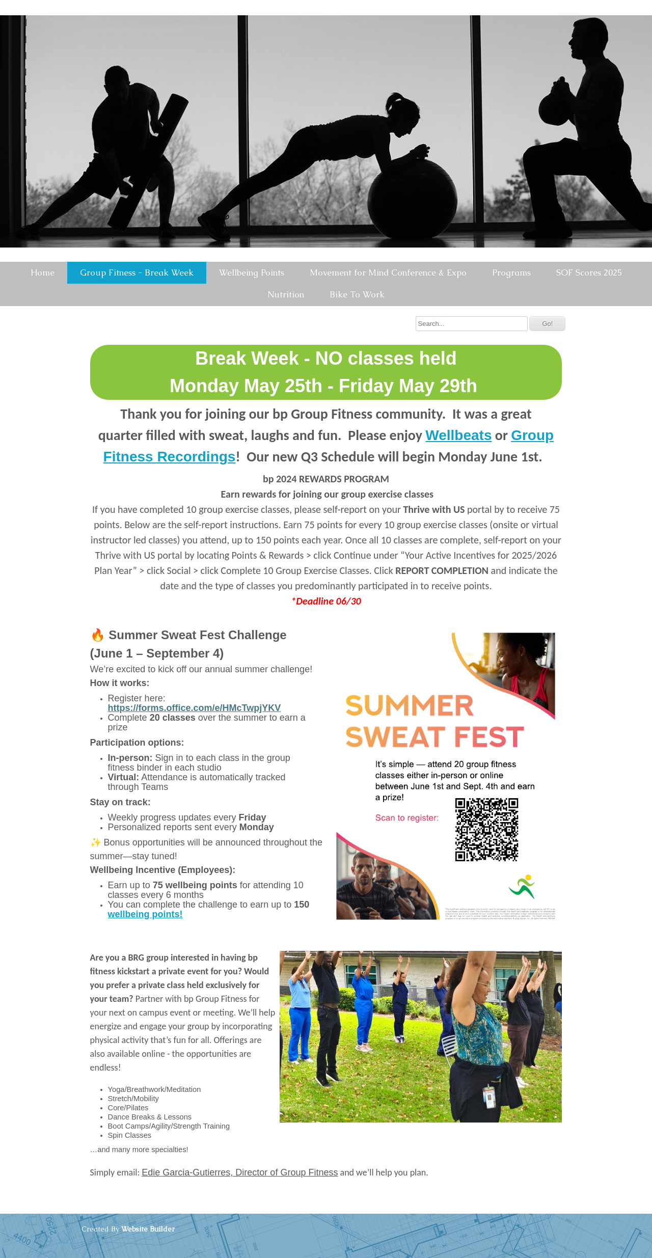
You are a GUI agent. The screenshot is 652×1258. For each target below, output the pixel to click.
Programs (511, 272)
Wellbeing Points (251, 272)
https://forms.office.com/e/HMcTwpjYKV (194, 708)
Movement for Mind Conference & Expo (388, 272)
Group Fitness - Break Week (137, 272)
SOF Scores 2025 (589, 272)
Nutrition (285, 294)
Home (43, 272)
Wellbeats (458, 435)
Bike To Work (357, 294)
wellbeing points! (145, 914)
